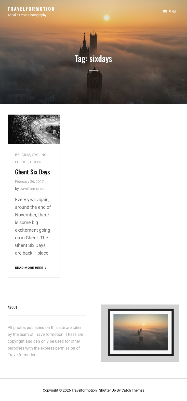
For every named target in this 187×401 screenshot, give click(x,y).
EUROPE (22, 160)
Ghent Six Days (32, 170)
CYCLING (39, 153)
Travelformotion (31, 8)
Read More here (31, 266)
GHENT (36, 160)
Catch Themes (133, 389)
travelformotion (32, 187)
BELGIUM (22, 153)
